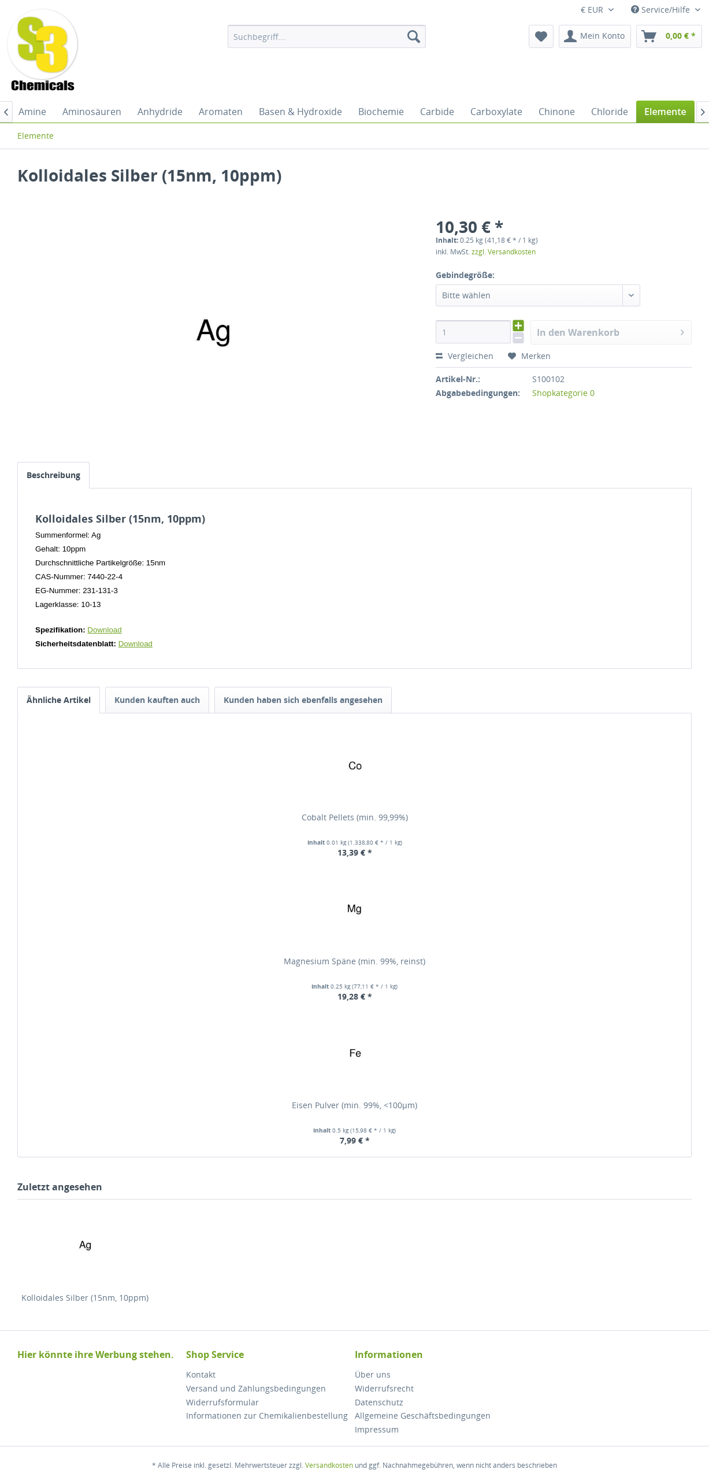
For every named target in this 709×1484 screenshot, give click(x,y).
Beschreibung (53, 474)
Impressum (377, 1429)
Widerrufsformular (222, 1402)
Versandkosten (329, 1465)
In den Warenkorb (610, 331)
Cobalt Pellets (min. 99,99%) (355, 817)
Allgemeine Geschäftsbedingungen (423, 1415)
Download (104, 630)
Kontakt (201, 1374)
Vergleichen (464, 355)
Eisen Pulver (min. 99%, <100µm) (354, 1105)
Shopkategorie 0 (563, 392)
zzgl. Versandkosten (504, 252)
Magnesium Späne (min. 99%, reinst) (354, 961)
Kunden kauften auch (157, 699)
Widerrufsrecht (384, 1388)
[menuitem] (327, 36)
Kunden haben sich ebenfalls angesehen (303, 699)
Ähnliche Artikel (59, 699)
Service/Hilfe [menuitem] (661, 9)
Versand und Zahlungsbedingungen (256, 1388)
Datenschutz (379, 1402)
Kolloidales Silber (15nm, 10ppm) (85, 1297)
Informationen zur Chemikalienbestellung (267, 1415)
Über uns (373, 1374)
